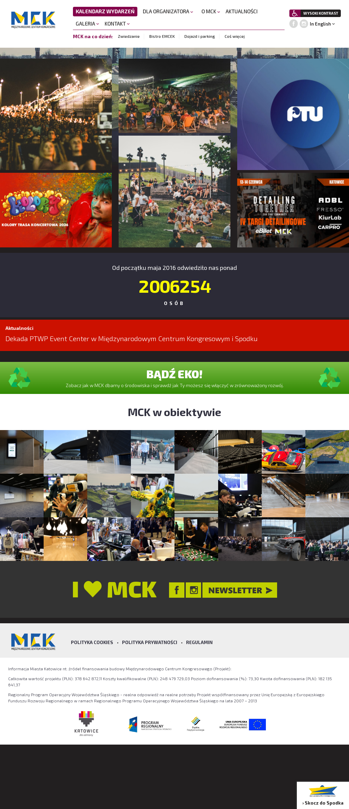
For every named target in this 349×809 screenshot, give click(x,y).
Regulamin (199, 642)
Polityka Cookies (92, 642)
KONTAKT (117, 23)
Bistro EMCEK (162, 36)
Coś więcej (235, 36)
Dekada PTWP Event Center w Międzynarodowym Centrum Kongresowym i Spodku (131, 338)
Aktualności (19, 328)
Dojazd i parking (199, 36)
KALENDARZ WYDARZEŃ (105, 11)
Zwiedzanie (129, 36)
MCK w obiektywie (174, 411)
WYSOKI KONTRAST (320, 13)
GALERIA (87, 23)
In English (320, 24)
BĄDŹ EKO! (174, 373)
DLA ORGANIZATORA (168, 11)
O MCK (210, 11)
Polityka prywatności (149, 642)
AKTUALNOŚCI (242, 11)
